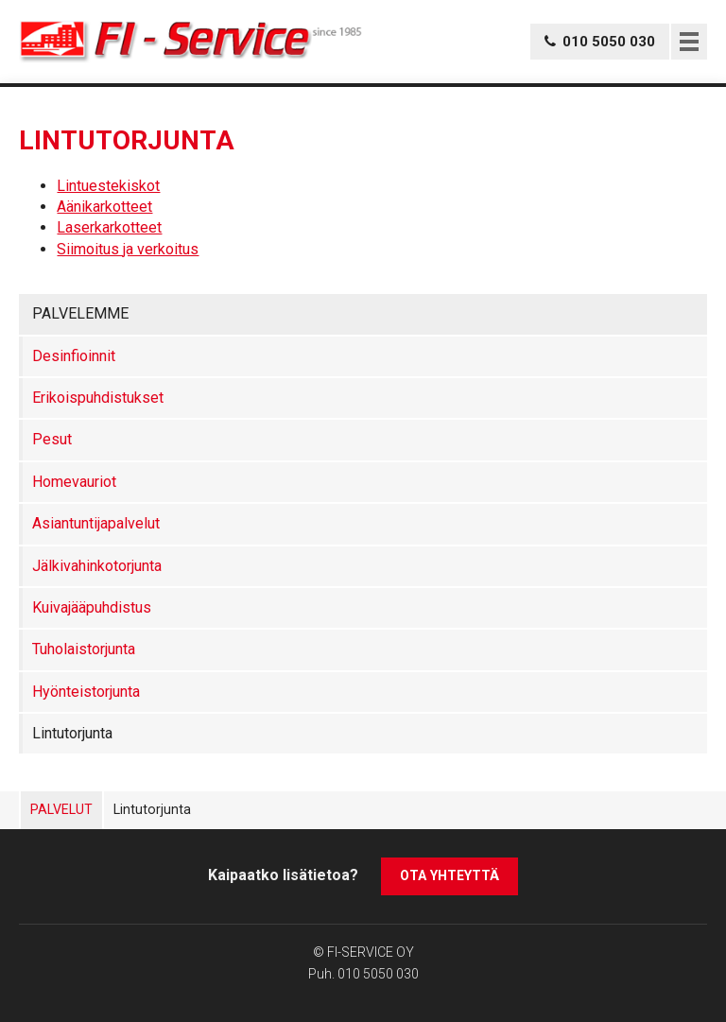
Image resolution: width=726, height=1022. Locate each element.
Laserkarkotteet (109, 227)
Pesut (52, 439)
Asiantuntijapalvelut (96, 523)
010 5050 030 (378, 973)
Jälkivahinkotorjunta (97, 566)
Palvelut (61, 809)
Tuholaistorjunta (83, 649)
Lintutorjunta (72, 733)
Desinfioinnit (73, 356)
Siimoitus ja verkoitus (128, 249)
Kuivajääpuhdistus (91, 607)
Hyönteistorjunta (86, 692)
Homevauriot (74, 482)
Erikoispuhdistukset (98, 398)
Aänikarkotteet (104, 207)
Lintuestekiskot (108, 186)
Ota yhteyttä (449, 875)
